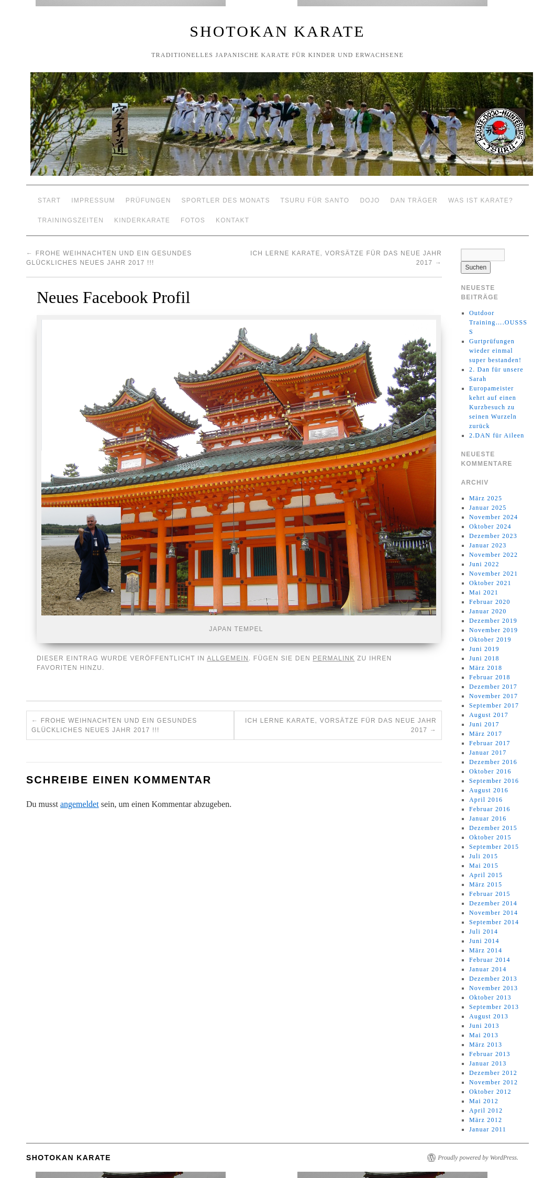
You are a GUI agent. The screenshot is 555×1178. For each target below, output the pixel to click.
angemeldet (79, 804)
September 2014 (494, 922)
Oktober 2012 (490, 1091)
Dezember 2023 (493, 536)
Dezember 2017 (493, 686)
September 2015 (494, 846)
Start (49, 200)
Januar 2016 (488, 818)
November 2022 (493, 554)
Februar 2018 (489, 677)
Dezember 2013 (493, 978)
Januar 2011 (487, 1129)
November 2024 (493, 517)
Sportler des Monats (226, 200)
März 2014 (485, 950)
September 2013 (494, 1007)
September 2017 (494, 705)
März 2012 (485, 1120)
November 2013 (493, 988)
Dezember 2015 (493, 828)
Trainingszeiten (71, 220)
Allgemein (228, 658)
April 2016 (486, 799)
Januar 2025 (488, 507)
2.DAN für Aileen (497, 435)
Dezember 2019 (493, 620)
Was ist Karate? (480, 200)
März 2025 (485, 498)
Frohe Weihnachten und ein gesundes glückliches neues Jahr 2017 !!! (114, 725)
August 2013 (488, 1016)
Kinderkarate (142, 220)
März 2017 (485, 733)
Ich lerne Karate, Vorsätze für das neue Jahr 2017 (341, 725)
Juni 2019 (484, 649)
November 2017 (493, 696)
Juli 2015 (483, 856)
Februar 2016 (489, 809)
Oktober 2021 (490, 583)
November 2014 (493, 912)
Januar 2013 (488, 1063)
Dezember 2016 (493, 762)
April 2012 (486, 1110)
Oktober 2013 (490, 997)
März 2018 (485, 667)
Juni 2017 (484, 724)
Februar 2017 (489, 743)
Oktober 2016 (490, 771)
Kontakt (232, 220)
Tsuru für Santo (315, 200)
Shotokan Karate (277, 31)
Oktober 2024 (490, 526)
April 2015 (486, 875)
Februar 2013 (489, 1054)
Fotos (193, 220)
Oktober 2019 (490, 639)
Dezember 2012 (493, 1072)
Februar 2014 (489, 959)
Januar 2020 (488, 611)
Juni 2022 (484, 564)
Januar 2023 (488, 545)
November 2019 (493, 630)
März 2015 (485, 884)
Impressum (93, 200)
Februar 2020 (489, 601)
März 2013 (485, 1044)
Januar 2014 (488, 969)
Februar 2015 (489, 893)
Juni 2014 (484, 941)
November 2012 (493, 1082)
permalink (333, 658)
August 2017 (488, 715)
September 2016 (494, 780)
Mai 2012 (483, 1101)
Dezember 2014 (493, 903)
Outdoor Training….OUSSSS (498, 322)
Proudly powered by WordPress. (478, 1157)
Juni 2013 (484, 1025)
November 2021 (493, 573)
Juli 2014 (483, 931)
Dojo (370, 200)
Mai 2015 (483, 865)
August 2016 (488, 790)
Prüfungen (148, 200)
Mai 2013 (483, 1035)
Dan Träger (414, 200)
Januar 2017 (488, 752)
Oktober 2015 (490, 837)
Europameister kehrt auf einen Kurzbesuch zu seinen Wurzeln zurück (493, 407)
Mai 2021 (483, 592)
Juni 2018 (484, 658)
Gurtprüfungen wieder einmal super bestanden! (495, 351)
